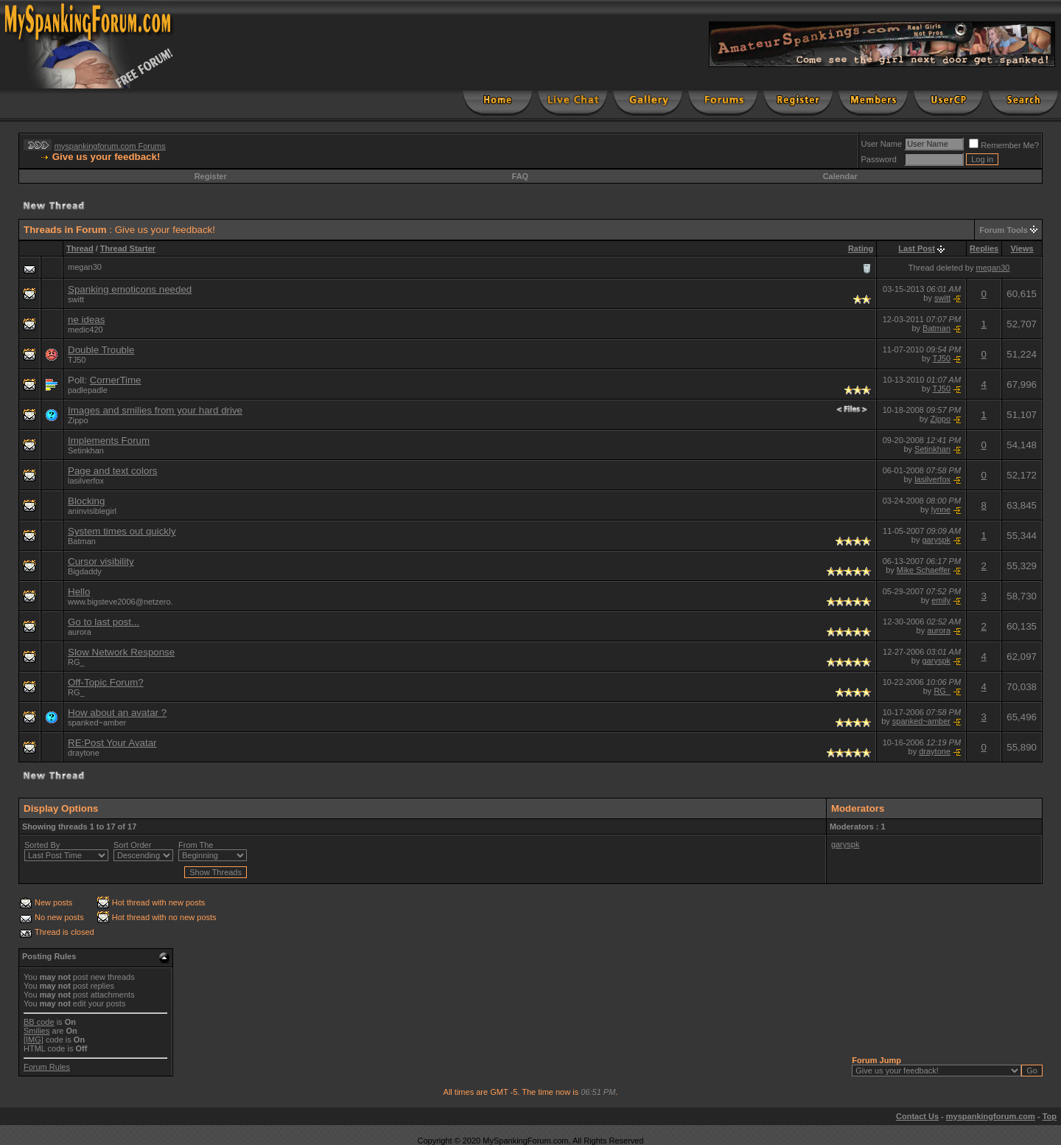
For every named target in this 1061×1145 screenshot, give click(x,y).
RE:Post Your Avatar (112, 742)
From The (195, 845)
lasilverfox (932, 479)
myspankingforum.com (990, 1116)
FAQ (520, 176)
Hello (79, 591)
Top (1050, 1116)
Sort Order (132, 845)
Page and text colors (113, 470)
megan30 (993, 267)
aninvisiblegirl (92, 511)
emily (940, 600)
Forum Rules (47, 1066)
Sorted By (42, 845)
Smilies (36, 1030)
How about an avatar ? (117, 712)
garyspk (936, 539)
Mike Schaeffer (923, 569)
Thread (80, 248)
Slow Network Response (121, 652)
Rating (860, 248)
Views (1022, 248)
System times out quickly (122, 531)
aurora (79, 631)
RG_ (76, 662)
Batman (936, 328)
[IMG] (33, 1039)
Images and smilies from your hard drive (155, 410)
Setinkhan (86, 450)
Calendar (840, 176)
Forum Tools (1003, 230)
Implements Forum (109, 440)
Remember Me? (1004, 145)
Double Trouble (101, 349)
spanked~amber (97, 722)
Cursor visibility (101, 561)
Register (211, 176)
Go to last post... (103, 621)
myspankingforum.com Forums (110, 146)
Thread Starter (127, 248)
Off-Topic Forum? (106, 682)
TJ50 (76, 359)
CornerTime (115, 380)
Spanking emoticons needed (130, 289)
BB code (39, 1021)
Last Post (916, 248)
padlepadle (88, 390)
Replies (984, 248)
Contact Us (917, 1116)
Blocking (86, 501)
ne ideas (86, 319)
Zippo (78, 420)
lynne (940, 509)
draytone (83, 752)
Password (879, 159)
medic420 (85, 329)
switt (76, 299)
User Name (882, 143)
